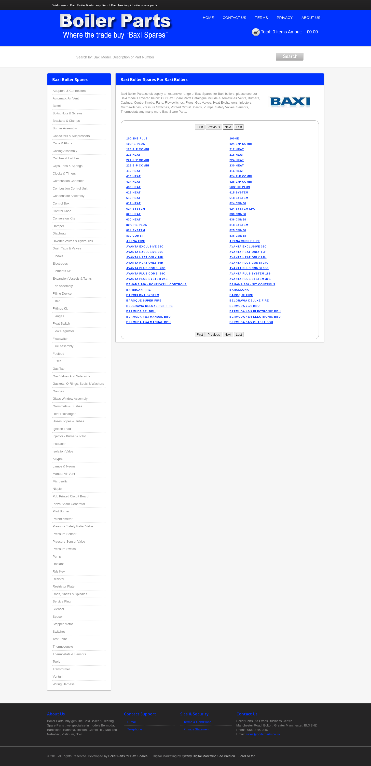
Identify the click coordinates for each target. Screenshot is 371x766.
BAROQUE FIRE (241, 295)
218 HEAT (237, 154)
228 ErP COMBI (137, 165)
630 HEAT (133, 219)
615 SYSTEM (239, 192)
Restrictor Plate (64, 586)
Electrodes (60, 263)
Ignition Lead (62, 429)
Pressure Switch (64, 549)
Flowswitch (61, 339)
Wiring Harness (64, 684)
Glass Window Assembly (70, 398)
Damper (58, 226)
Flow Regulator (63, 331)
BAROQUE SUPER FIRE (144, 300)
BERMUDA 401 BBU (141, 311)
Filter (56, 301)
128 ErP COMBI (137, 149)
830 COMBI (134, 235)
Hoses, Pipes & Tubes (68, 421)
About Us (311, 17)
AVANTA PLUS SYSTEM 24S (147, 278)
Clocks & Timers (64, 173)
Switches (59, 631)
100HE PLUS (135, 143)
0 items (280, 31)
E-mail (132, 722)
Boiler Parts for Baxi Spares (128, 756)
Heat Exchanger (64, 414)
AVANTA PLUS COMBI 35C (249, 268)
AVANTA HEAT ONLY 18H (145, 257)
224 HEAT (237, 160)
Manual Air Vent (64, 474)
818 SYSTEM (239, 224)
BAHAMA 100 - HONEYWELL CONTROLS (156, 284)
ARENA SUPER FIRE (245, 241)
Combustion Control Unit (70, 188)
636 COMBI (238, 219)
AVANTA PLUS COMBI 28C (145, 268)
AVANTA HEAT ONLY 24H (248, 257)
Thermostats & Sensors (69, 654)
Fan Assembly (63, 286)
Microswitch (61, 481)
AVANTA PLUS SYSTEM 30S (250, 278)
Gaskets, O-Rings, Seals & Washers (78, 383)
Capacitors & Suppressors (71, 136)
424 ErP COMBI (241, 176)
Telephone (134, 729)
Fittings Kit (60, 308)
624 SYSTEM (135, 208)
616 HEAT (133, 197)
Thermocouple (63, 646)
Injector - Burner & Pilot (69, 436)
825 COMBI (238, 230)
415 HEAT (237, 170)
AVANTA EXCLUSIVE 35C (248, 246)
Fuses (57, 361)
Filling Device (62, 293)
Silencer (58, 609)
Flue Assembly (63, 346)
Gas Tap (59, 368)
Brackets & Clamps (66, 121)
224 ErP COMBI (137, 160)
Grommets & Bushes (67, 406)
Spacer (58, 616)
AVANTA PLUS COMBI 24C (249, 262)
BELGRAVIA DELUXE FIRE (249, 300)
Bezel (57, 106)
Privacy (285, 17)
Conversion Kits (64, 218)
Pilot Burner (61, 511)
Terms (261, 17)
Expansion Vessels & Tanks (72, 278)
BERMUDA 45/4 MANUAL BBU (148, 322)
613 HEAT (133, 192)
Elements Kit (62, 271)
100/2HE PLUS (137, 138)
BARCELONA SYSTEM (142, 295)
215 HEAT (133, 154)
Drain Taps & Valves (67, 248)
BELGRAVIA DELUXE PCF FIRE (149, 305)
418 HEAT (133, 176)
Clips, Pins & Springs (67, 166)
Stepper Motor (63, 624)
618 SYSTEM (239, 197)
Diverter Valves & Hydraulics (73, 241)
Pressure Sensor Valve (69, 541)
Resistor (59, 579)
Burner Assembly (65, 128)
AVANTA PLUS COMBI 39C (145, 273)
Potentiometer (63, 519)
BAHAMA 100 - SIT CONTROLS (252, 284)
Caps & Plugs (62, 143)
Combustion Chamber (68, 181)
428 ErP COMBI (241, 181)
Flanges (58, 316)
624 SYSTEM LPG (243, 208)
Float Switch (61, 323)
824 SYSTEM (135, 230)
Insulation (60, 444)
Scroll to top (246, 756)
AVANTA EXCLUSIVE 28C (145, 246)
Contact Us (234, 17)
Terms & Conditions (197, 722)
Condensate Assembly (68, 196)
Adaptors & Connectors (69, 91)
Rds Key (59, 571)
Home (208, 17)
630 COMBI (238, 214)
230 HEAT (237, 165)
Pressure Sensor (65, 534)
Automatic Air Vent (66, 98)
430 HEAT (133, 187)
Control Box (61, 203)
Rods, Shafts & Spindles (70, 594)
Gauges (58, 391)
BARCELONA (239, 289)
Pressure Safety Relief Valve (73, 526)
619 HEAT (133, 203)
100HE (234, 138)
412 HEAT (133, 170)
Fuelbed (58, 354)
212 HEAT (237, 149)
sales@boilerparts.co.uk (263, 734)
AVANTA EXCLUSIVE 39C (145, 251)
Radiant (58, 564)
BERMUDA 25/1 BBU (245, 305)
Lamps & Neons (64, 466)
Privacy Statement (197, 729)
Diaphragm (61, 233)
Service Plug (62, 601)
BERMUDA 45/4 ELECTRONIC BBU (255, 316)
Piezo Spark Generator (69, 504)
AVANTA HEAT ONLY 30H (145, 262)
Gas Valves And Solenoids (71, 376)
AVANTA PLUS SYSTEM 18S (250, 273)
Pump (57, 556)
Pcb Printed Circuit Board (71, 496)
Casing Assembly (65, 151)
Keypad (58, 459)
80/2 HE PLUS (136, 224)
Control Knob (62, 211)
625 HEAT (133, 214)
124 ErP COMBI (241, 143)
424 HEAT (133, 181)
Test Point (60, 639)
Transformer (61, 669)
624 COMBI (238, 203)
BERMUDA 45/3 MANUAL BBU (148, 316)
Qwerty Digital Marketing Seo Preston (208, 756)
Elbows (58, 256)
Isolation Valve (63, 451)
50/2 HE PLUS (240, 187)
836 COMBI (238, 235)
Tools (56, 661)
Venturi (58, 676)
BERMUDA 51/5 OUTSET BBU (251, 322)
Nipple (57, 489)
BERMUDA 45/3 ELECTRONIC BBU (255, 311)
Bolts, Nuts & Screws (67, 113)
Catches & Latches (66, 158)
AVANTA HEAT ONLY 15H (248, 251)
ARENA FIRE (135, 241)
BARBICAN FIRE (138, 289)
